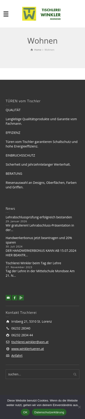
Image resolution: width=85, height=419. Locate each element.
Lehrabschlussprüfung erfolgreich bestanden (39, 217)
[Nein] (79, 407)
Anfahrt (16, 355)
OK (25, 412)
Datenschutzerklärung (49, 412)
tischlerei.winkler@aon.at (30, 342)
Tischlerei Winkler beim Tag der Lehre (33, 263)
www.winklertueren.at (27, 349)
